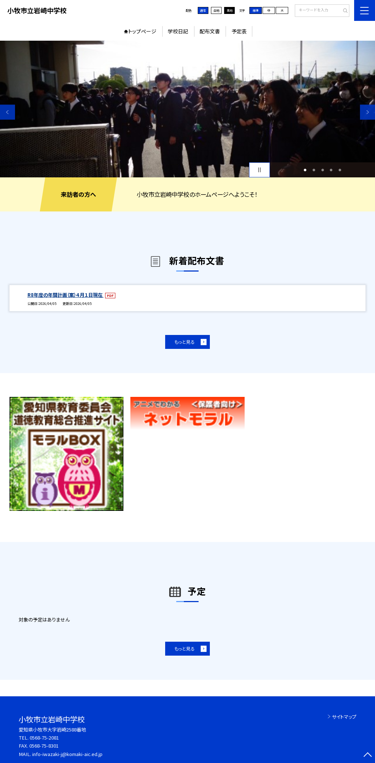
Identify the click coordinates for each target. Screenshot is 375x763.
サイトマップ (344, 716)
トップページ (142, 31)
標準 (256, 10)
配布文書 (210, 31)
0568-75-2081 (44, 737)
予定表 (239, 31)
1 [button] (305, 170)
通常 (203, 10)
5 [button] (339, 170)
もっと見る (184, 342)
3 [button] (322, 170)
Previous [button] (7, 111)
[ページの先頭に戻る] (367, 755)
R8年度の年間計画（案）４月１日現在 (65, 294)
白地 (216, 10)
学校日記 (178, 31)
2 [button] (313, 170)
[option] (187, 109)
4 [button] (331, 170)
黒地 (230, 10)
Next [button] (367, 111)
